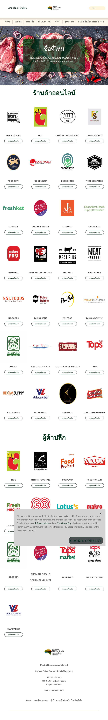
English (23, 7)
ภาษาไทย (13, 7)
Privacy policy (42, 523)
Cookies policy (64, 523)
